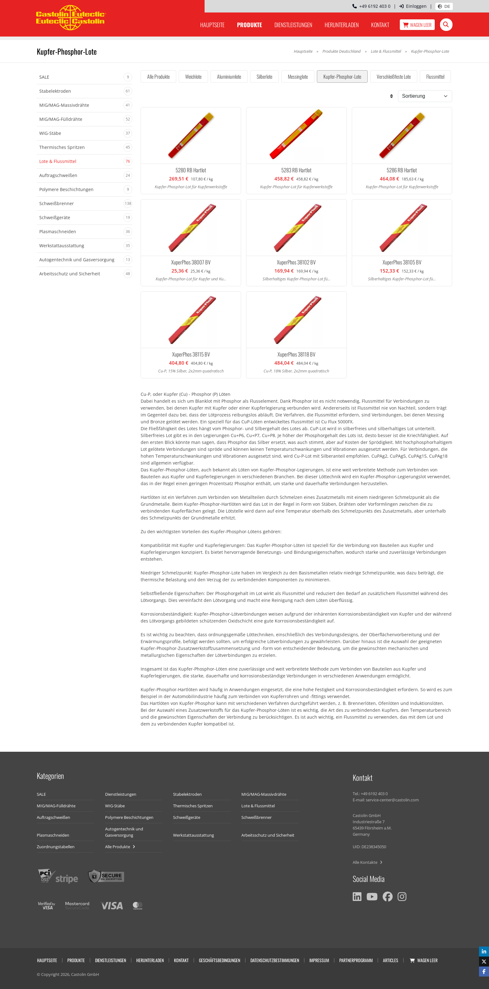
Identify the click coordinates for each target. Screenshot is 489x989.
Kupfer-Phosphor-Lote (342, 76)
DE (444, 6)
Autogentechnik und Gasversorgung (124, 832)
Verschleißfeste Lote (394, 76)
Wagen (417, 24)
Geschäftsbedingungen (219, 960)
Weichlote (193, 76)
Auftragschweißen (53, 817)
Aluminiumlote (229, 76)
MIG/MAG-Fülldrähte (56, 806)
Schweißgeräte (186, 817)
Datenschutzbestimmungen (274, 960)
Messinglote (298, 76)
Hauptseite (212, 25)
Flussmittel (435, 76)
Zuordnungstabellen (56, 846)
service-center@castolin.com (392, 800)
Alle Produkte (158, 76)
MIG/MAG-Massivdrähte (263, 794)
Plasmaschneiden (53, 835)
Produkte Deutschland (341, 51)
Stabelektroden (187, 794)
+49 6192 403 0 (371, 6)
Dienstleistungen (293, 25)
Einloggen (413, 6)
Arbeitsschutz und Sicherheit (267, 835)
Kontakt (380, 25)
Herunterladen (342, 25)
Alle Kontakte (367, 862)
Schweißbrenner (256, 817)
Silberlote (264, 76)
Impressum (319, 960)
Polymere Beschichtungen (129, 817)
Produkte (249, 25)
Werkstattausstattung (193, 835)
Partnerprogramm (356, 960)
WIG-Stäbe (115, 806)
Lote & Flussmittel (386, 51)
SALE (41, 794)
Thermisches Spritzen (193, 806)
